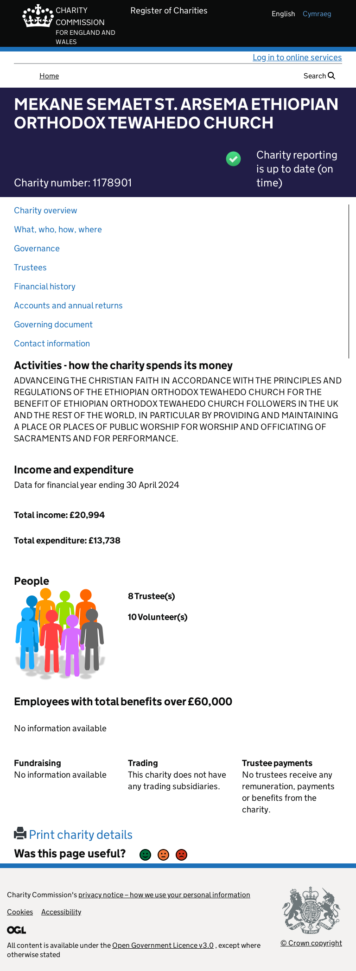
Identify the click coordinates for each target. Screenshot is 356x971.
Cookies (20, 911)
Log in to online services (297, 57)
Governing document (53, 324)
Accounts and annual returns (68, 305)
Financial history (45, 286)
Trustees (30, 267)
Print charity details (73, 834)
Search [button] (319, 75)
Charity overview (45, 210)
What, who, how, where (58, 229)
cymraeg (317, 13)
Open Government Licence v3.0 (163, 945)
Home (49, 75)
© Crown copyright (311, 943)
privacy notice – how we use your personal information (164, 894)
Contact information (52, 343)
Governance (37, 248)
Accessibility (61, 911)
